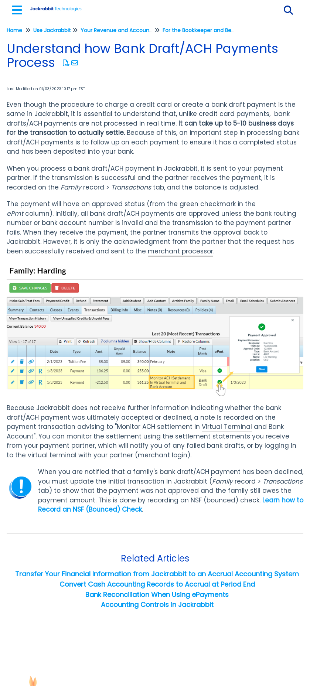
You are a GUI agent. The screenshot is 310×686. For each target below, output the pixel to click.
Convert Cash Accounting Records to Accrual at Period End (157, 584)
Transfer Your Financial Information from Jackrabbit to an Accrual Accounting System (157, 574)
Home (14, 30)
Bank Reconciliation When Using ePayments (157, 594)
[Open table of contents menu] (18, 9)
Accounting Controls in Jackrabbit (157, 604)
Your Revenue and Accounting (120, 30)
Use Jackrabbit (52, 30)
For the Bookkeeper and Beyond (203, 30)
